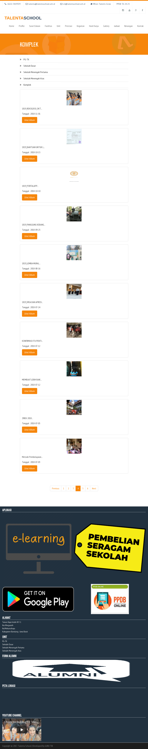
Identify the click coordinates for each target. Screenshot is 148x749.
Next (94, 488)
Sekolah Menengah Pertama (35, 72)
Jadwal (117, 25)
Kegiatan (80, 25)
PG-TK (26, 59)
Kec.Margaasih (7, 625)
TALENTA (23, 17)
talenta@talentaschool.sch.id (40, 4)
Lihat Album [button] (29, 119)
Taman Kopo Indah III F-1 (11, 622)
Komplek (27, 84)
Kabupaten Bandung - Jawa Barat (15, 631)
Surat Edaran (34, 25)
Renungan (128, 25)
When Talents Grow (100, 4)
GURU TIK (49, 745)
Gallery (106, 25)
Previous (55, 488)
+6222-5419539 (12, 4)
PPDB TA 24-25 (123, 4)
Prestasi (68, 25)
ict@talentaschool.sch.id (72, 4)
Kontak (140, 25)
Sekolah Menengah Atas (33, 78)
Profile (22, 25)
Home (11, 25)
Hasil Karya (94, 25)
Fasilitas (48, 25)
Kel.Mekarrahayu (8, 628)
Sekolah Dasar (29, 65)
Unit (58, 25)
